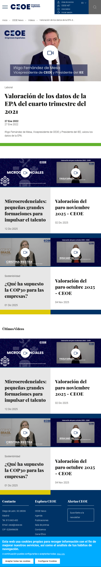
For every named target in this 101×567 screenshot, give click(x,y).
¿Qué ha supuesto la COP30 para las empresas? (24, 290)
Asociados (65, 9)
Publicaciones (41, 520)
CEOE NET (65, 5)
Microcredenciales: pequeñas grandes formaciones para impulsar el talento (25, 210)
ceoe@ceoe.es (15, 525)
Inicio (4, 20)
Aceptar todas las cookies (17, 562)
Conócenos (40, 529)
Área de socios (67, 2)
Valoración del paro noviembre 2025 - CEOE (72, 207)
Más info (61, 555)
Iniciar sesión (66, 12)
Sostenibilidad (12, 276)
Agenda (38, 515)
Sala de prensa (42, 525)
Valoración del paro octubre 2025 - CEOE (75, 287)
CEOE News (17, 20)
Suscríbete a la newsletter (77, 515)
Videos (31, 20)
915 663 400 (12, 520)
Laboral (9, 87)
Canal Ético (40, 534)
